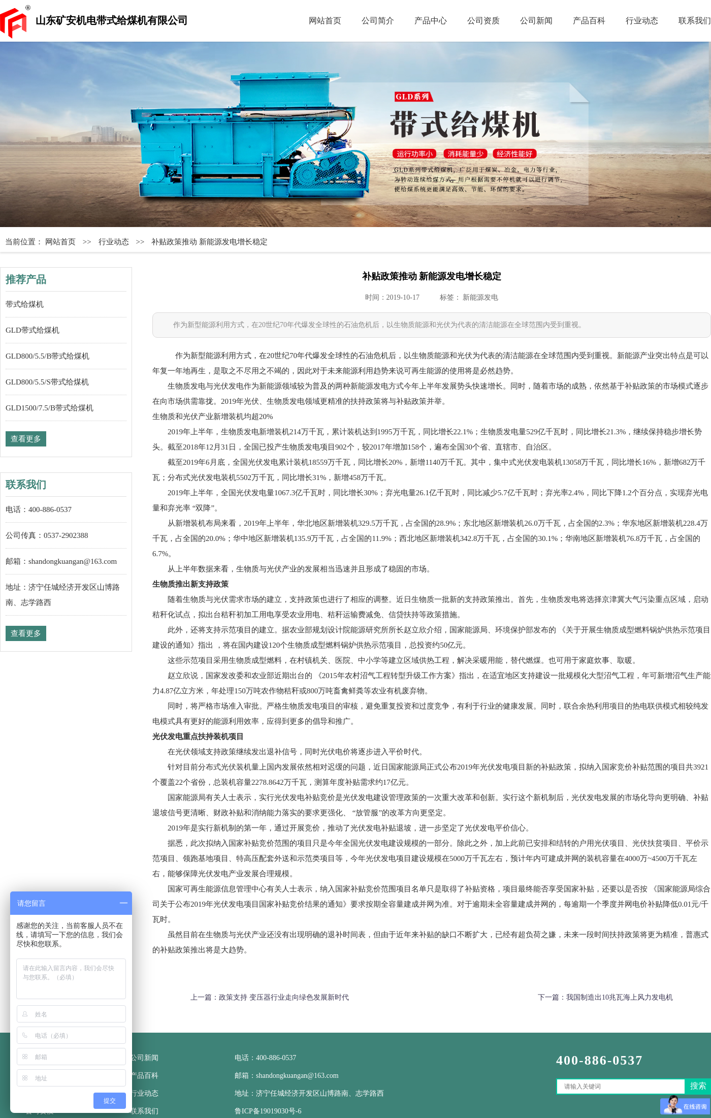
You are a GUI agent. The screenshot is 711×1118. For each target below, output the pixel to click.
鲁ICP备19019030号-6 (268, 1111)
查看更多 (26, 439)
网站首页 (325, 20)
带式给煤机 (25, 304)
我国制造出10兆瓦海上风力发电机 (619, 997)
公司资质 (483, 20)
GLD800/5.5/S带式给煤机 (47, 382)
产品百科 (589, 20)
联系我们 (694, 20)
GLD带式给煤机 (32, 330)
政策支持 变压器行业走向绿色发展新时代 (284, 997)
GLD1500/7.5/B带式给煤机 (49, 408)
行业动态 (642, 20)
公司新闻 (536, 20)
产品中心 (430, 20)
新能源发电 (480, 297)
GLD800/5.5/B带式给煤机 (47, 356)
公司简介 (378, 20)
